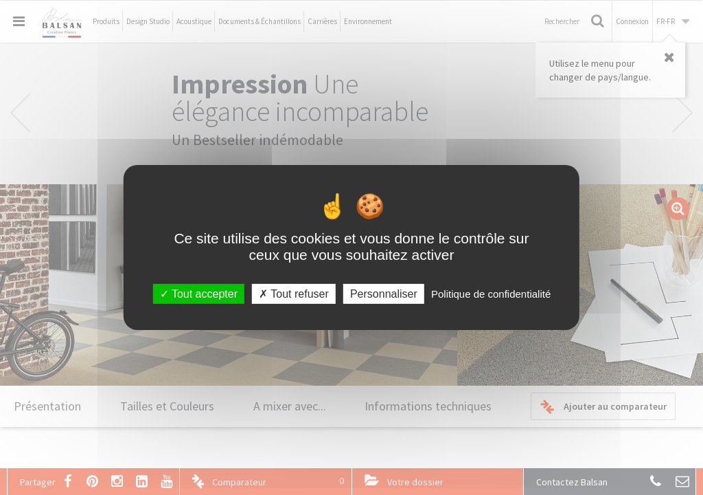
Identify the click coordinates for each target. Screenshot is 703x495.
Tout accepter (199, 294)
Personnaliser (383, 294)
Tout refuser (294, 294)
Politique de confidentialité (491, 294)
